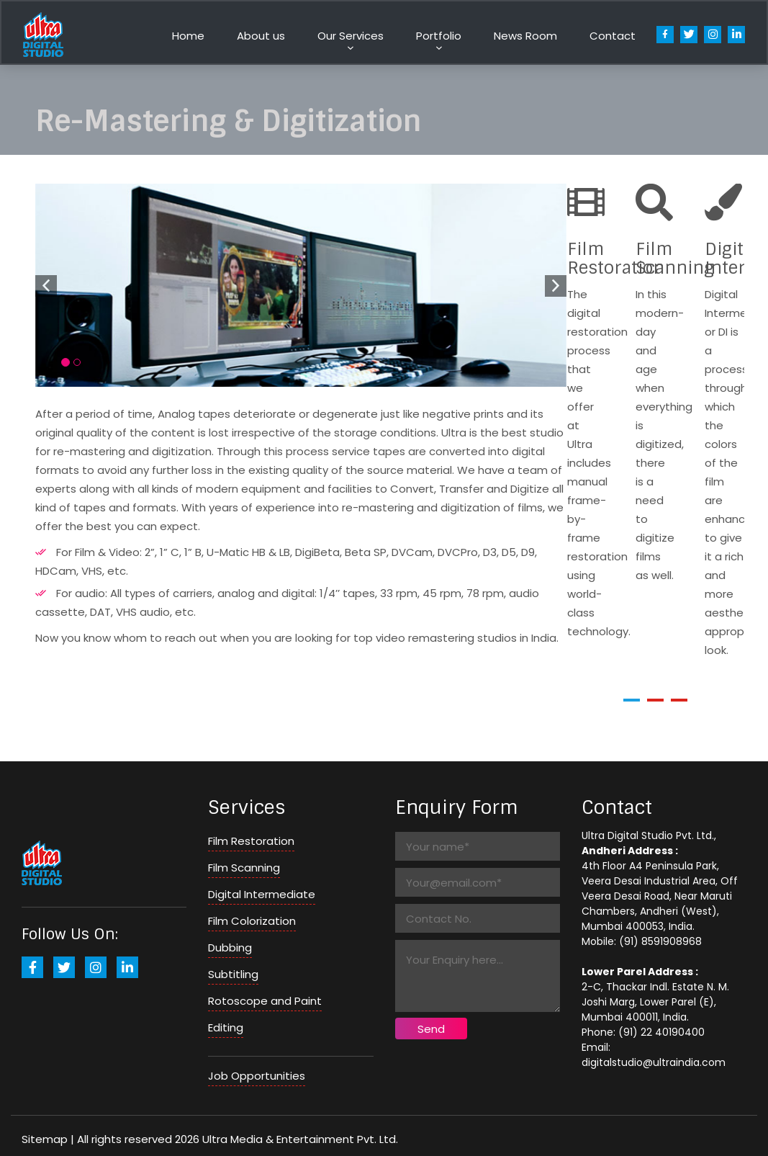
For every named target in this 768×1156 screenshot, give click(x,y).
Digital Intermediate (261, 894)
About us (261, 35)
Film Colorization (252, 920)
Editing (225, 1027)
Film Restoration (251, 840)
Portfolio (438, 35)
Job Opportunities (256, 1075)
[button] (631, 700)
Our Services (350, 35)
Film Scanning (244, 867)
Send (431, 1028)
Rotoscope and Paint (265, 1000)
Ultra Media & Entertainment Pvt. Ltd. (300, 1139)
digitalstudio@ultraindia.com (654, 1062)
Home (188, 35)
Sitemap (45, 1139)
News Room (525, 35)
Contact (612, 35)
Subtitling (233, 974)
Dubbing (230, 947)
